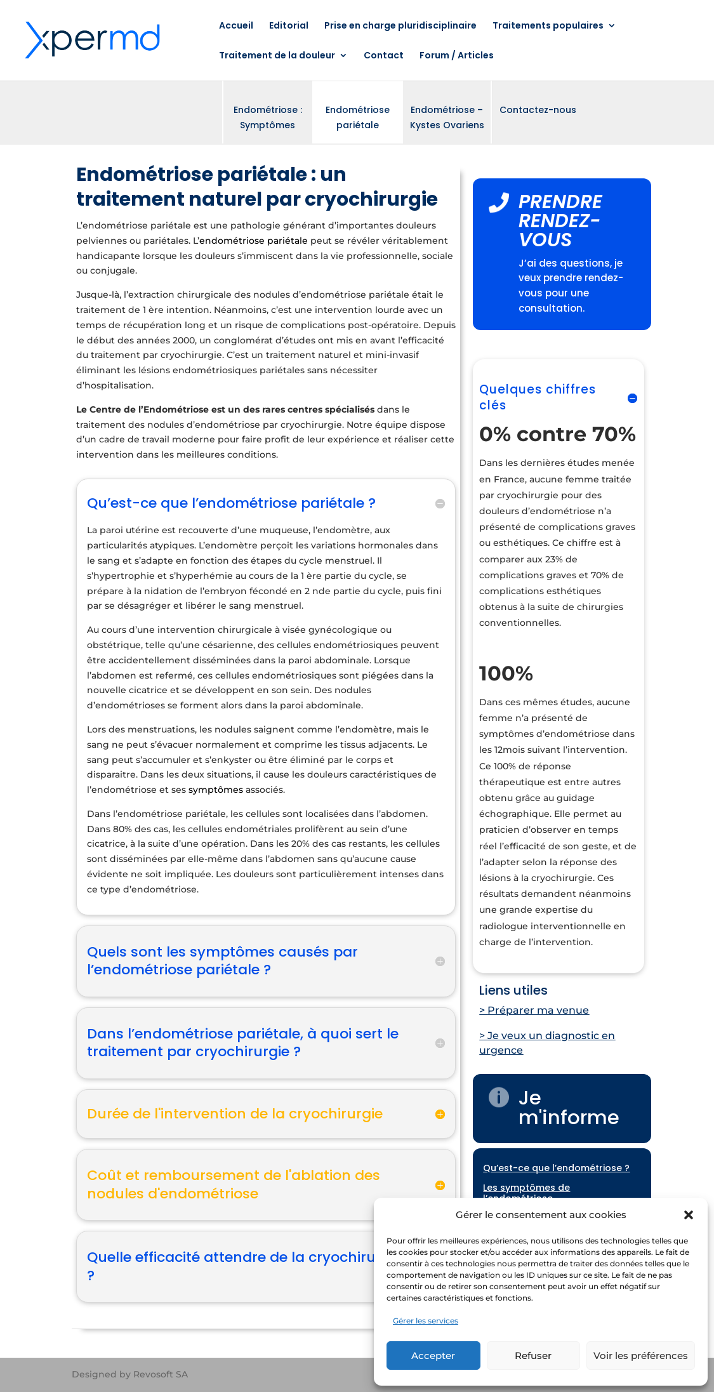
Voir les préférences (640, 1355)
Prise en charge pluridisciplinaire (400, 26)
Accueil (236, 26)
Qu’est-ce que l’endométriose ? (556, 1168)
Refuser (533, 1355)
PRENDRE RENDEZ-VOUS (560, 221)
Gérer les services (425, 1320)
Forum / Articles (457, 56)
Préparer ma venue (538, 1010)
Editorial (288, 26)
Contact (384, 56)
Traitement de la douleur (277, 56)
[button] (688, 1215)
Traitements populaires (548, 26)
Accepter (433, 1355)
